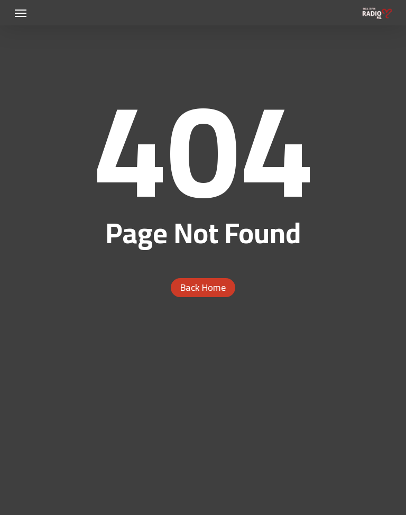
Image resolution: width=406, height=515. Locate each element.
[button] (20, 12)
